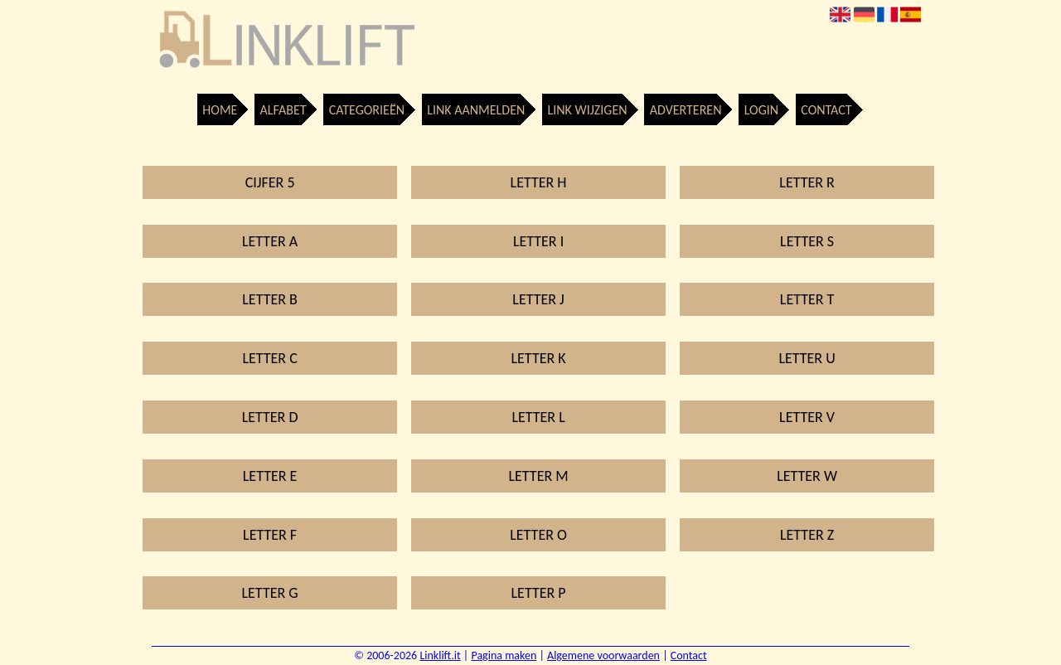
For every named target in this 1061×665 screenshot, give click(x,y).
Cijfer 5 (270, 182)
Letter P (538, 593)
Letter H (539, 182)
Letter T (807, 299)
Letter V (807, 417)
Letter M (539, 476)
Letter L (537, 417)
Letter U (806, 358)
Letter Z (807, 535)
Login (761, 110)
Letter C (269, 358)
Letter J (538, 299)
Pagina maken (503, 655)
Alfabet (283, 110)
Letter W (807, 476)
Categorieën (367, 110)
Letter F (270, 535)
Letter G (270, 593)
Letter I (538, 241)
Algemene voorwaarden (603, 655)
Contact (826, 110)
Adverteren (686, 110)
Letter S (807, 241)
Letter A (270, 241)
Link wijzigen (587, 110)
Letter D (270, 417)
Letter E (270, 476)
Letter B (270, 299)
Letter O (538, 535)
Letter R (807, 182)
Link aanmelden (476, 110)
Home (219, 110)
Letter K (538, 358)
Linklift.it (439, 655)
